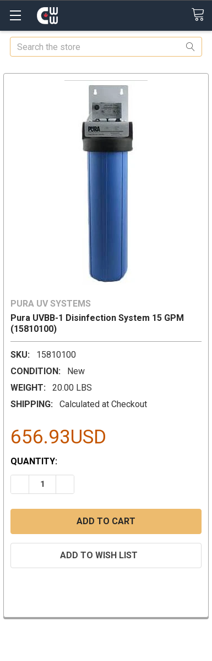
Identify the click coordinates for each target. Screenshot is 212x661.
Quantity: (33, 461)
